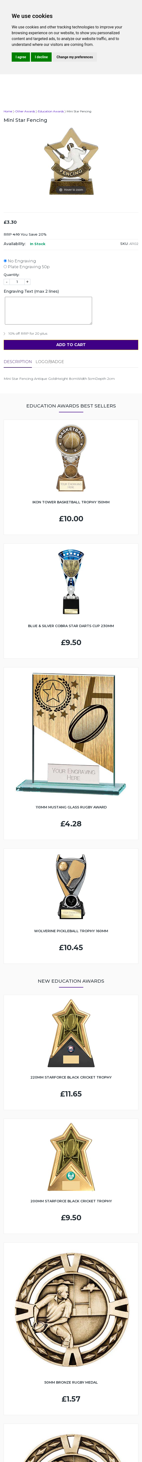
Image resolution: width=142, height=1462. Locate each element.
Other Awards (25, 111)
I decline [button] (41, 57)
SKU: (124, 243)
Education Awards (51, 111)
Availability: (15, 243)
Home (8, 111)
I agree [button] (21, 57)
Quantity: (11, 275)
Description (18, 361)
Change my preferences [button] (75, 57)
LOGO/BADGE (50, 361)
